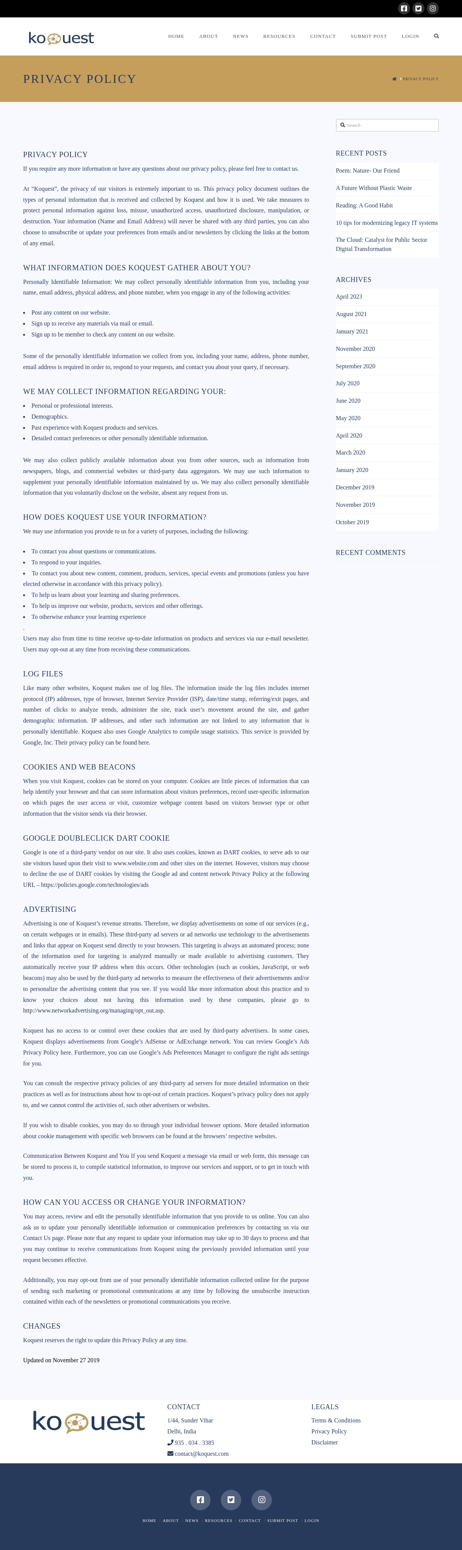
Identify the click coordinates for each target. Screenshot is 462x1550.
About (171, 1520)
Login (311, 1520)
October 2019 (352, 522)
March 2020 (350, 452)
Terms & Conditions (336, 1420)
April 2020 (349, 435)
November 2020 (355, 349)
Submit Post (282, 1520)
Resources (219, 1520)
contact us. (286, 168)
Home (149, 1520)
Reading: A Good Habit (364, 205)
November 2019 (355, 505)
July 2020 (348, 383)
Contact (250, 1520)
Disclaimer (324, 1442)
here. (145, 742)
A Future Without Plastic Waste (374, 188)
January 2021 (352, 331)
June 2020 (348, 400)
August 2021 (351, 314)
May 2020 (348, 418)
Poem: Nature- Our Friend (368, 170)
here (66, 1052)
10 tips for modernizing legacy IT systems (387, 223)
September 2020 (355, 366)
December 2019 (355, 487)
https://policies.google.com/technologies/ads (94, 885)
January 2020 (352, 470)
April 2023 (349, 296)
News (191, 1520)
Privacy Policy (329, 1431)
